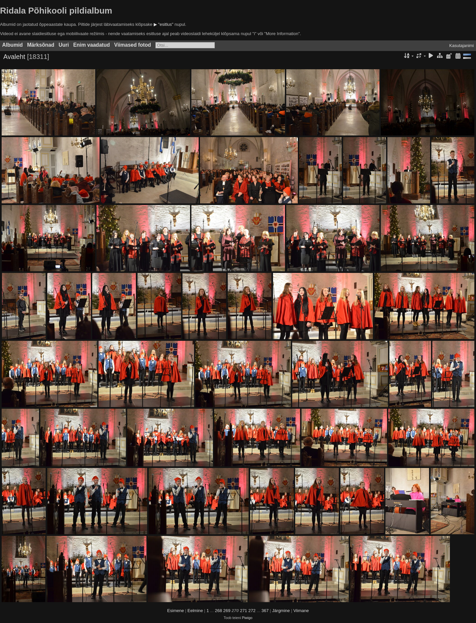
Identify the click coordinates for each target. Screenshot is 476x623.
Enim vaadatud (91, 45)
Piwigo (247, 618)
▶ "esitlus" (164, 24)
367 (265, 610)
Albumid (12, 45)
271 (243, 610)
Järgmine (281, 610)
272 (252, 610)
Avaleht (14, 56)
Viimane (301, 610)
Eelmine (195, 610)
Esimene (175, 610)
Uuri (64, 45)
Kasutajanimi (461, 45)
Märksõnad (40, 45)
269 (226, 610)
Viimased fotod (132, 45)
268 (218, 610)
